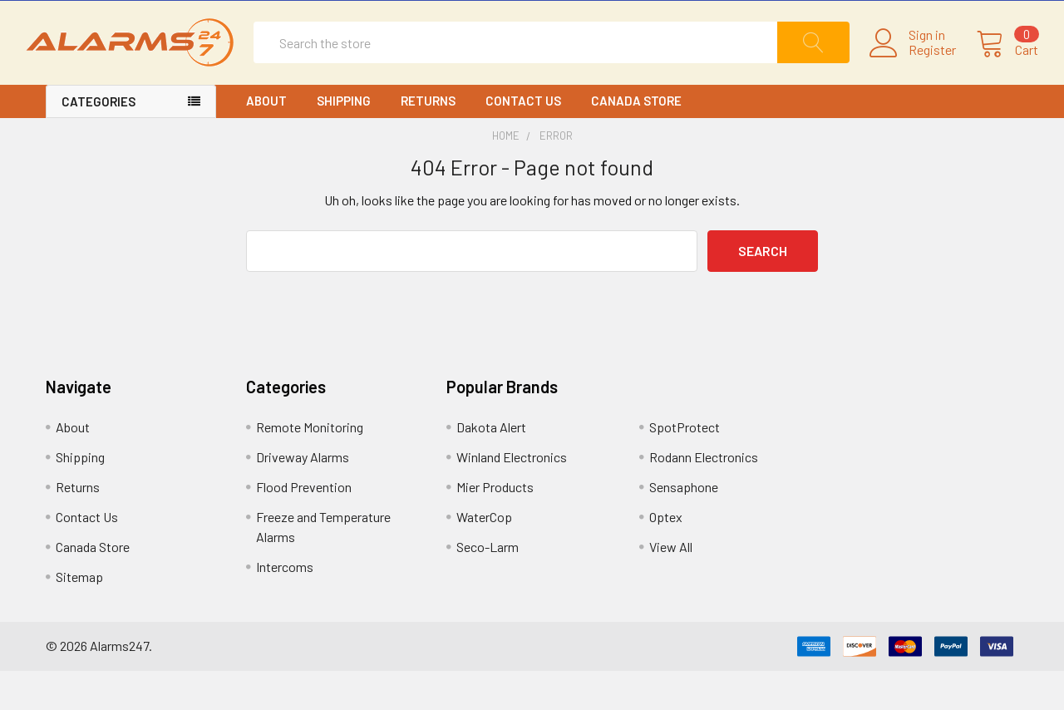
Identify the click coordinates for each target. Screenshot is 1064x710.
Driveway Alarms (302, 496)
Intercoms (284, 606)
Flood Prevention (304, 526)
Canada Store (636, 139)
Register (912, 69)
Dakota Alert (491, 466)
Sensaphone (683, 526)
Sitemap (79, 616)
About (266, 139)
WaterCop (484, 556)
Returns (428, 139)
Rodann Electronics (703, 496)
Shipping (344, 139)
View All (670, 586)
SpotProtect (684, 466)
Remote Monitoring (309, 466)
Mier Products (495, 526)
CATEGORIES (98, 140)
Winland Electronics (511, 496)
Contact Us (523, 139)
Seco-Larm (487, 586)
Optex (665, 556)
